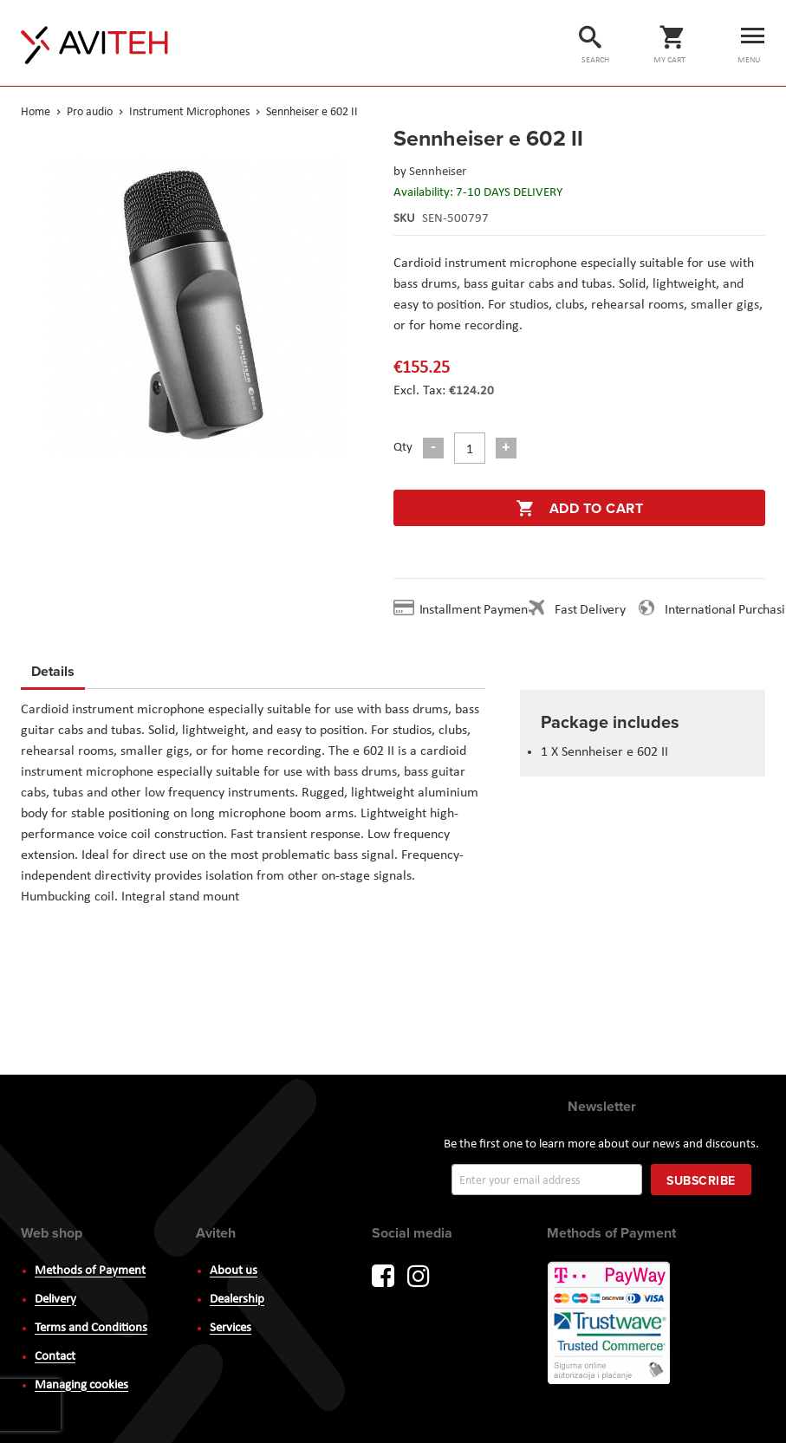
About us (233, 1270)
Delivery (55, 1299)
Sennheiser (437, 172)
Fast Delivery (590, 610)
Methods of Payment (90, 1270)
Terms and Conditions (91, 1328)
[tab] (53, 674)
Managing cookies (81, 1385)
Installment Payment (479, 610)
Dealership (237, 1299)
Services (230, 1328)
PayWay (610, 1324)
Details (53, 671)
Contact (55, 1356)
